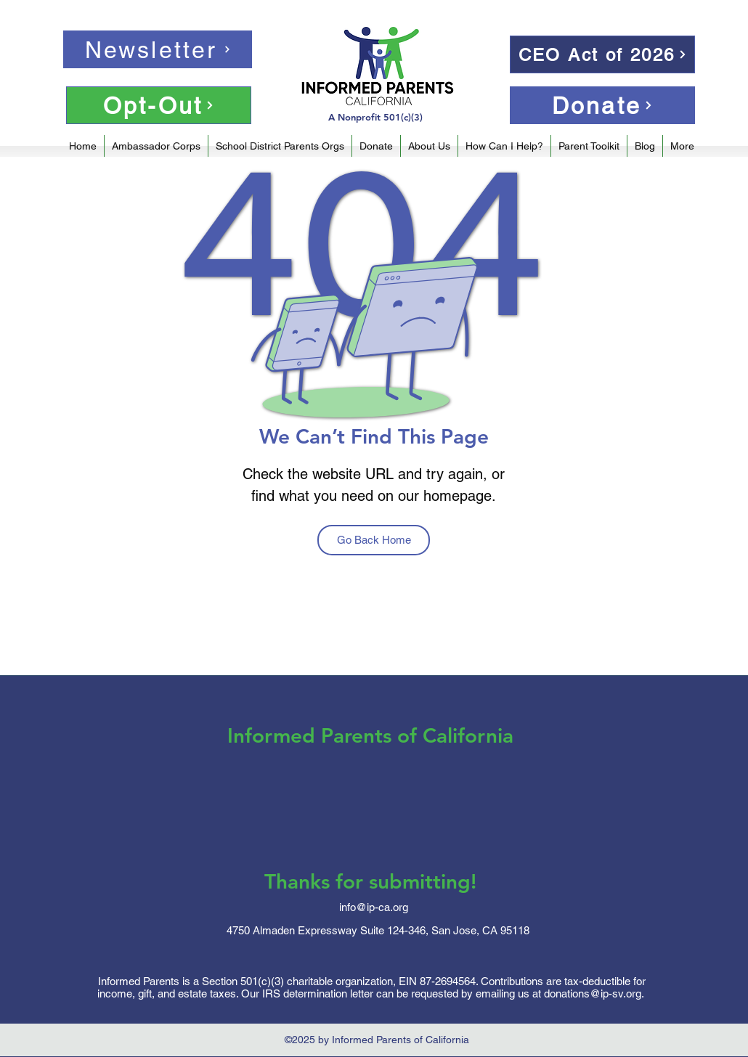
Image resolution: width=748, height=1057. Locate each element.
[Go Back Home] (373, 540)
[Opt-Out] (158, 105)
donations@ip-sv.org (592, 993)
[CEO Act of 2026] (602, 54)
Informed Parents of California (370, 735)
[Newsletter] (157, 49)
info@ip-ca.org (373, 907)
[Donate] (602, 105)
